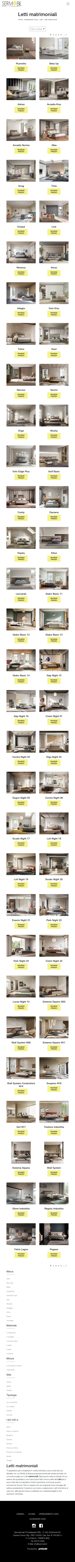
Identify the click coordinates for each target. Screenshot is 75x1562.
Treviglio (9, 1460)
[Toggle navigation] (68, 4)
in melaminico (11, 1333)
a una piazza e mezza (13, 1366)
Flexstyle (9, 1304)
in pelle (8, 1349)
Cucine (31, 1514)
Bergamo (9, 1435)
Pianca (8, 1316)
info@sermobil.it (40, 1544)
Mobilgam (9, 1308)
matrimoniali (10, 1370)
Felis (7, 1300)
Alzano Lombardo (12, 1431)
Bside (8, 1287)
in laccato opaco (12, 1341)
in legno (9, 1345)
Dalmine (9, 1439)
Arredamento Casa (31, 19)
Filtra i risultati (38, 29)
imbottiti (9, 1411)
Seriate (8, 1456)
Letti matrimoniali (50, 19)
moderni (9, 1390)
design (8, 1386)
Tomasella (9, 1320)
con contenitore (11, 1402)
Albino (8, 1427)
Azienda (20, 1514)
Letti (41, 19)
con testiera (10, 1406)
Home (20, 19)
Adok (8, 1279)
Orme (8, 1312)
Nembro (9, 1444)
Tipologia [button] (11, 1395)
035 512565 (39, 1541)
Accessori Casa (37, 1519)
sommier (9, 1415)
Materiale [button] (11, 1325)
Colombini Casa (11, 1295)
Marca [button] (9, 1271)
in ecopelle (10, 1337)
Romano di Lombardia (14, 1452)
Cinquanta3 (10, 1291)
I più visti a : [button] (12, 1419)
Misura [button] (10, 1358)
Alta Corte (9, 1283)
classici (8, 1382)
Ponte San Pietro (12, 1448)
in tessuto (9, 1353)
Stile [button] (8, 1374)
